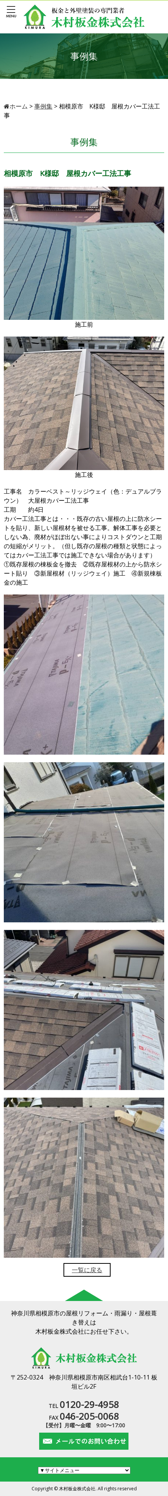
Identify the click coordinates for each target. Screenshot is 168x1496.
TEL (84, 1405)
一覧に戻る (87, 1270)
